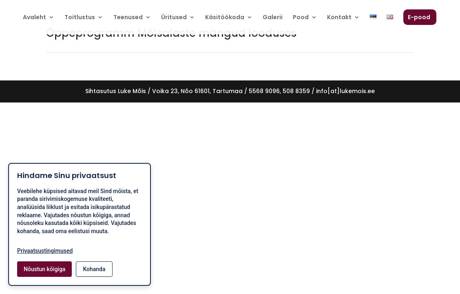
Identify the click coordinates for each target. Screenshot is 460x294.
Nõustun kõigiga (44, 269)
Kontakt (339, 17)
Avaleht (34, 17)
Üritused (174, 17)
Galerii (273, 17)
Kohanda (94, 269)
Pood (301, 17)
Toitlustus (79, 17)
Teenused (128, 17)
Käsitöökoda (224, 17)
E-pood (419, 17)
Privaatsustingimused (45, 250)
